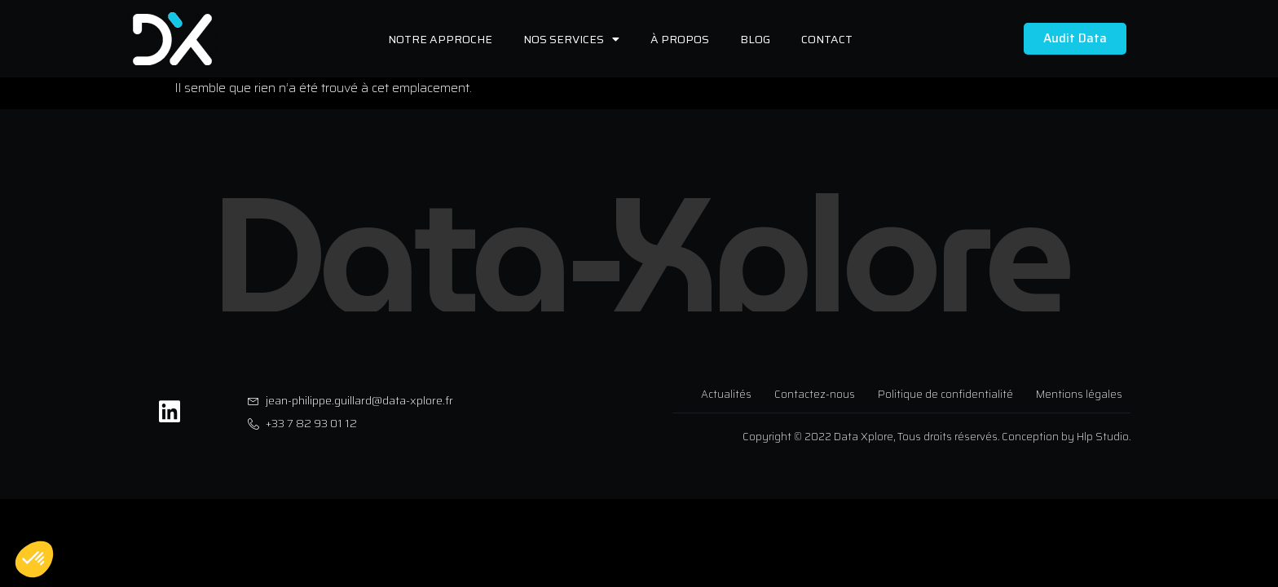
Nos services (571, 39)
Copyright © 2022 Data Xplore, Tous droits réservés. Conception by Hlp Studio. (936, 436)
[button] (34, 559)
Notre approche (440, 39)
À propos (679, 39)
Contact (827, 39)
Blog (755, 39)
